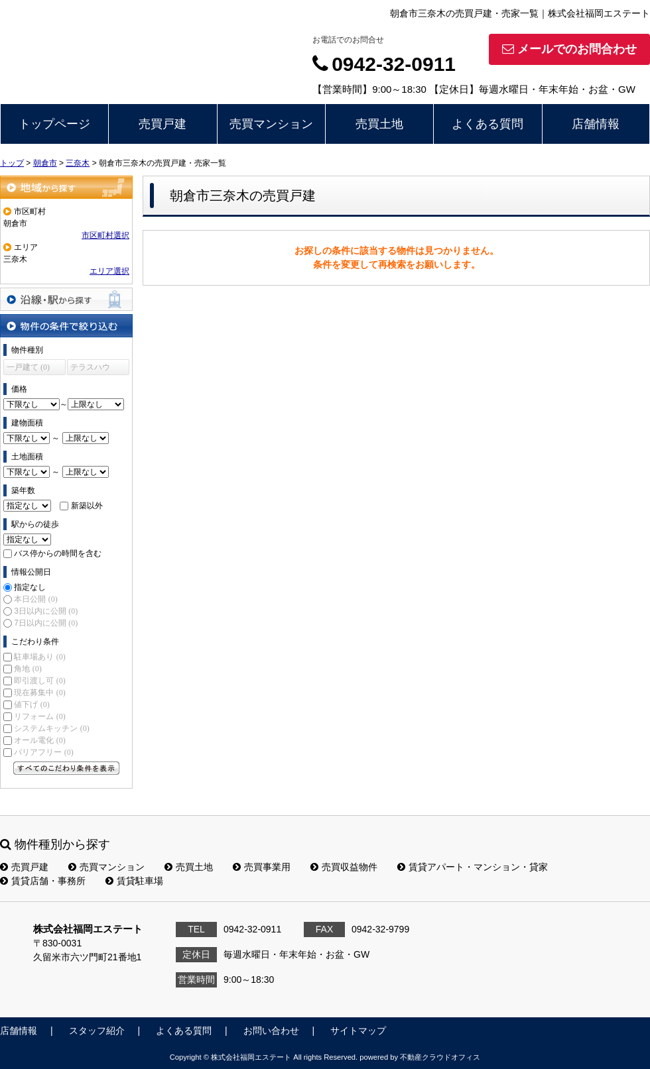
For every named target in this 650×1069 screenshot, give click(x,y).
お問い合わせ (271, 1030)
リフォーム (39, 716)
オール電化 (39, 740)
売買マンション (271, 124)
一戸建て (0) (28, 367)
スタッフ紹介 (97, 1030)
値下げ (31, 704)
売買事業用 (262, 867)
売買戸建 (162, 124)
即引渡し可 (39, 680)
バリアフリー (43, 752)
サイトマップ (358, 1030)
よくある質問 (487, 124)
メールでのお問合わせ (569, 49)
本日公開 (35, 599)
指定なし (30, 587)
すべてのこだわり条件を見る (66, 768)
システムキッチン (51, 728)
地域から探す (66, 187)
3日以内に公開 (46, 611)
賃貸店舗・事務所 (43, 880)
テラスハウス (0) (90, 369)
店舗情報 (595, 124)
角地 (27, 668)
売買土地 (379, 124)
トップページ (54, 124)
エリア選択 (109, 271)
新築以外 (87, 505)
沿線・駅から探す (66, 299)
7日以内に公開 (46, 623)
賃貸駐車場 (134, 880)
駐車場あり (39, 656)
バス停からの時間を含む (57, 553)
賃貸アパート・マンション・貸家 (472, 867)
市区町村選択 (105, 235)
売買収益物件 (343, 867)
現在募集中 (39, 692)
